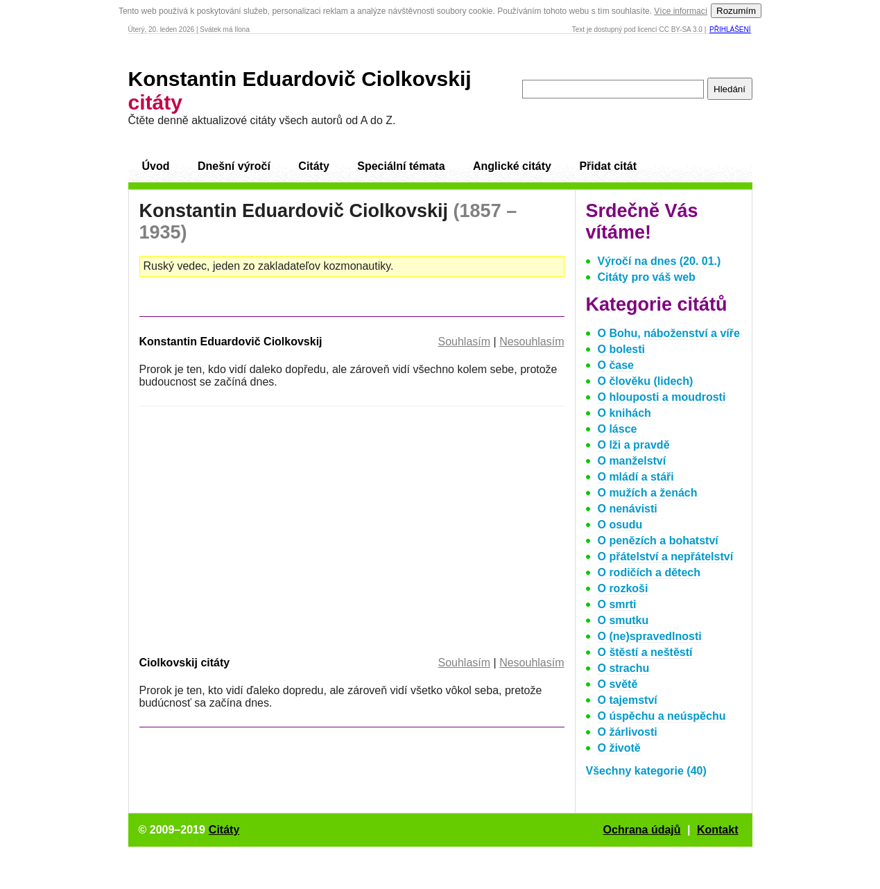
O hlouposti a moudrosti (662, 397)
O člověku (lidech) (645, 381)
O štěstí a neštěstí (645, 652)
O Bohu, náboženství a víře (669, 333)
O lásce (617, 429)
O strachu (624, 668)
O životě (619, 748)
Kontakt (718, 830)
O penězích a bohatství (658, 540)
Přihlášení (729, 29)
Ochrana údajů (642, 830)
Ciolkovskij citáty (184, 662)
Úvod (156, 166)
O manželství (632, 461)
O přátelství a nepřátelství (666, 556)
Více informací (680, 11)
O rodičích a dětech (649, 572)
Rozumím (736, 11)
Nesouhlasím (531, 341)
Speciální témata (401, 166)
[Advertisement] (255, 528)
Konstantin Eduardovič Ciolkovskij (230, 341)
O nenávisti (627, 509)
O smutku (623, 620)
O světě (618, 684)
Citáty (313, 166)
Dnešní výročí (234, 166)
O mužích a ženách (648, 493)
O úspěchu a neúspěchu (662, 716)
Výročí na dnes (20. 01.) (659, 261)
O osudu (620, 524)
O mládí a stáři (636, 477)
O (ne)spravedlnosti (650, 636)
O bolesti (621, 349)
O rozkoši (623, 588)
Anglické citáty (512, 166)
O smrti (617, 604)
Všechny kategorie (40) (646, 771)
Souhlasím (464, 341)
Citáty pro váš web (647, 277)
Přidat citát (608, 166)
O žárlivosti (627, 732)
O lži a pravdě (634, 445)
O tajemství (627, 700)
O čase (616, 365)
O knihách (624, 413)
